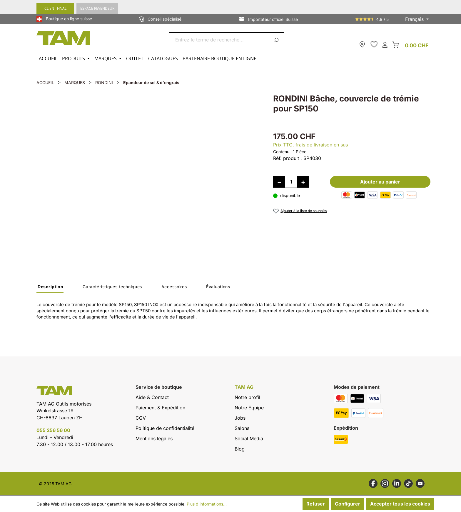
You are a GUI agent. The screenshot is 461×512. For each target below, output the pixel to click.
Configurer (347, 504)
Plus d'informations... (207, 503)
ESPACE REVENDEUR (97, 8)
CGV (141, 418)
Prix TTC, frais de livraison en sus (310, 145)
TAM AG (244, 387)
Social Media (249, 438)
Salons (242, 428)
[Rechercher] (277, 39)
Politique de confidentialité (165, 428)
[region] (149, 175)
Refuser (315, 504)
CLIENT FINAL (55, 8)
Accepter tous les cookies (400, 504)
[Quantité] (291, 182)
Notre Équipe (249, 408)
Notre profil (247, 397)
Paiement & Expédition (160, 408)
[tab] (50, 288)
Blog (240, 449)
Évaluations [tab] (218, 286)
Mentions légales (154, 438)
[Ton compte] (385, 44)
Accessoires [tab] (174, 286)
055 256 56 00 (53, 430)
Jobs (240, 418)
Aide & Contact (152, 397)
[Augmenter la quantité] (303, 182)
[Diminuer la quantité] (279, 182)
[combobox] (219, 39)
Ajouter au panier (380, 182)
